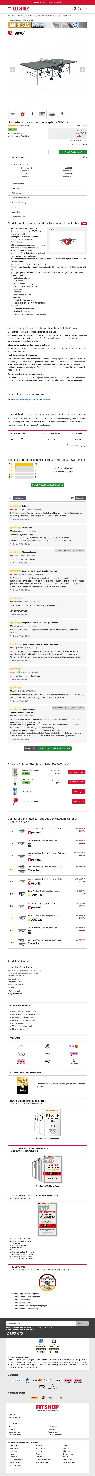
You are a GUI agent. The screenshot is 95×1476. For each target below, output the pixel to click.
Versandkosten (14, 1432)
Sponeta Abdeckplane (30, 770)
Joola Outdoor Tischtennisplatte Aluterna (44, 915)
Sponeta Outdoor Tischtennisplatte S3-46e (45, 879)
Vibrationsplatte (15, 1465)
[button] (12, 70)
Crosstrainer (14, 1446)
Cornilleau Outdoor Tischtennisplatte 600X (45, 940)
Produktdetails (18, 184)
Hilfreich (14, 520)
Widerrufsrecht (53, 1432)
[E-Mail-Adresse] (41, 1323)
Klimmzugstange (42, 1462)
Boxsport (39, 1454)
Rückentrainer (15, 1462)
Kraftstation (40, 1448)
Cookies (12, 1429)
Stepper (65, 1457)
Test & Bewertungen (20, 202)
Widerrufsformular (15, 1435)
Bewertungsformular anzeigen (47, 485)
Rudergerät (14, 1448)
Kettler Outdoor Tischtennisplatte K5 (42, 928)
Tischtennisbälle (28, 791)
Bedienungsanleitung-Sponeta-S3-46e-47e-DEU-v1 (29, 399)
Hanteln (12, 1454)
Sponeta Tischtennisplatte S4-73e (41, 903)
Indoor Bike (66, 1451)
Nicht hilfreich (25, 520)
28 (36, 464)
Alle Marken (14, 1470)
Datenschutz (52, 1426)
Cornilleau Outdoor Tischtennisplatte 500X (45, 867)
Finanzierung (73, 144)
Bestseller (16, 212)
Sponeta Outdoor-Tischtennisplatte (21, 20)
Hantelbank (40, 1451)
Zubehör (15, 207)
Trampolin (66, 1448)
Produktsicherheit (19, 217)
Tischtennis (49, 15)
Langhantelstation (16, 1460)
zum (14, 1417)
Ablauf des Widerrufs (55, 1435)
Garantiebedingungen (20, 198)
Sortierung (19, 498)
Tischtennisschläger (30, 801)
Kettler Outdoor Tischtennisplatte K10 (43, 841)
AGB (10, 1426)
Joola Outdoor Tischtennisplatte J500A (44, 891)
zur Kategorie (78, 791)
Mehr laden (30, 748)
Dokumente (16, 193)
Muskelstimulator (68, 1462)
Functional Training (43, 1460)
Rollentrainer (40, 1457)
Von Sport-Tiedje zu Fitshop (18, 1357)
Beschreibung (17, 188)
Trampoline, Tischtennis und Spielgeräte (30, 15)
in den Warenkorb (73, 152)
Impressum (52, 1429)
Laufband (65, 1446)
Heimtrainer (14, 1457)
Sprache (79, 498)
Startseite (11, 15)
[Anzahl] (53, 152)
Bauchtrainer (67, 1460)
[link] (21, 1046)
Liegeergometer (68, 1454)
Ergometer (39, 1446)
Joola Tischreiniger (29, 780)
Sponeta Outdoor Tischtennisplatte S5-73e (45, 828)
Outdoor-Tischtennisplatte (63, 15)
